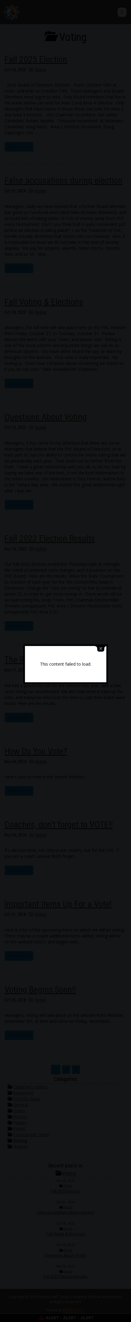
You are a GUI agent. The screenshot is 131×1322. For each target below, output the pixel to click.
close (100, 631)
